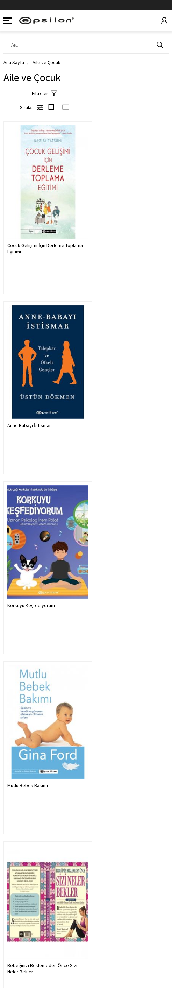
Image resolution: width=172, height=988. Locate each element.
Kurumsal (15, 931)
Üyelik (11, 914)
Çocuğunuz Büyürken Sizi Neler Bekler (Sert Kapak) (39, 734)
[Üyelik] (164, 20)
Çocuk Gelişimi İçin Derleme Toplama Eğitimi (35, 235)
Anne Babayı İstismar (115, 232)
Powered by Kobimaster (86, 967)
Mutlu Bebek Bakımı (113, 398)
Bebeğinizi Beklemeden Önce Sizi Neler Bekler (42, 568)
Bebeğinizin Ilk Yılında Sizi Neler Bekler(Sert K (125, 568)
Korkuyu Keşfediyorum (31, 398)
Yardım (11, 948)
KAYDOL (152, 874)
